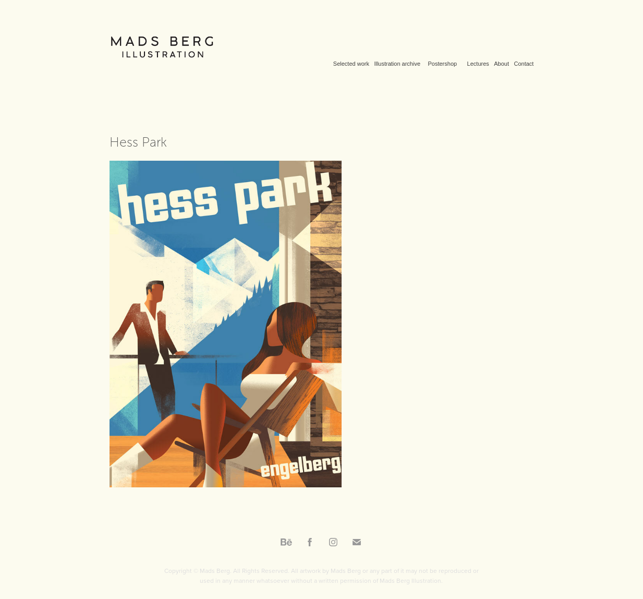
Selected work (351, 64)
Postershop (442, 64)
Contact (523, 64)
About (501, 64)
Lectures (478, 64)
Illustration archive (397, 64)
